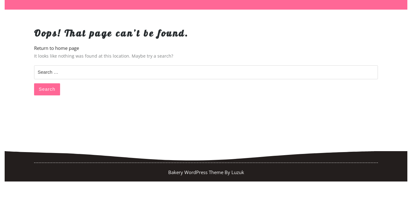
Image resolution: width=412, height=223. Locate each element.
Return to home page (56, 48)
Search (47, 89)
